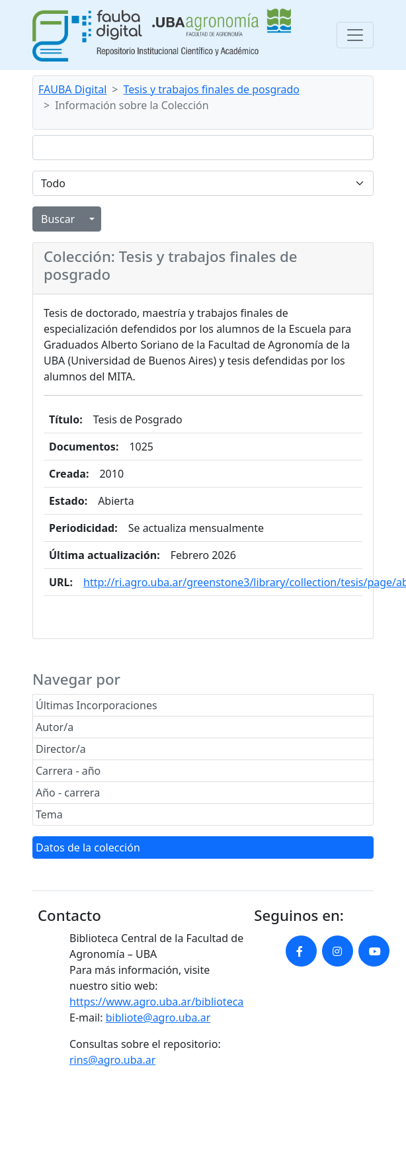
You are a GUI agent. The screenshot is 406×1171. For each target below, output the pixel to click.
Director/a (61, 749)
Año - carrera (68, 792)
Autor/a (54, 727)
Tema (49, 814)
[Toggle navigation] (355, 35)
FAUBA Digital (72, 89)
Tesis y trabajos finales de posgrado (212, 89)
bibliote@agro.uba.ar (158, 1017)
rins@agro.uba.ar (112, 1060)
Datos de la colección (88, 847)
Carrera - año (68, 770)
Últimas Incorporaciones (96, 705)
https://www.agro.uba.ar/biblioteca (156, 1001)
